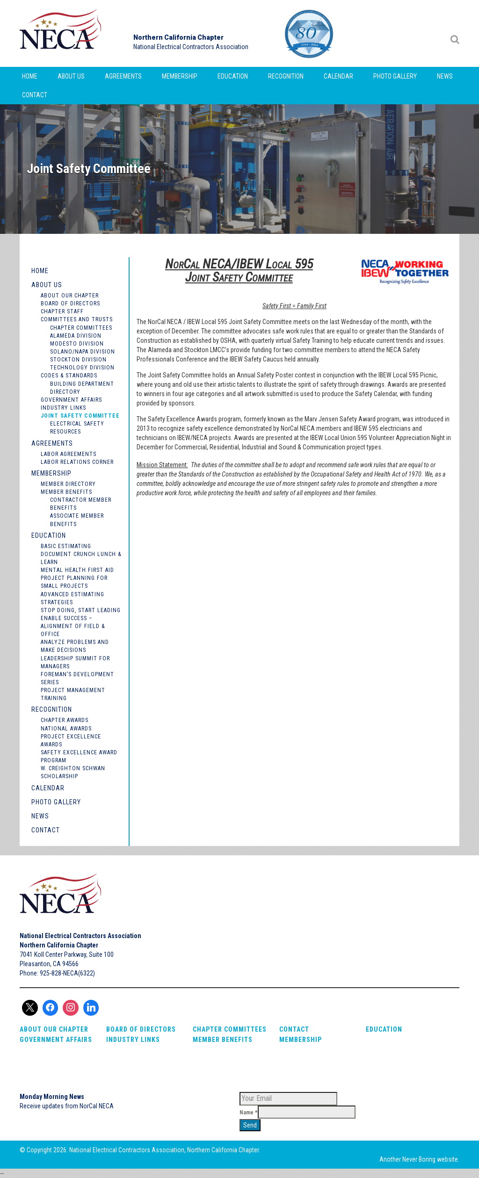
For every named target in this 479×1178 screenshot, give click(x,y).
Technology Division (82, 367)
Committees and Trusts (77, 319)
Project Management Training (73, 694)
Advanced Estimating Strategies (72, 598)
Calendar (338, 76)
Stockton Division (78, 359)
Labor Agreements (68, 454)
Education (233, 76)
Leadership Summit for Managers (75, 662)
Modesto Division (77, 343)
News (445, 76)
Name (249, 1112)
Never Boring (418, 1159)
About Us (71, 76)
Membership (179, 76)
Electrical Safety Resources (77, 427)
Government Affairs (71, 400)
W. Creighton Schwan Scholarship (73, 772)
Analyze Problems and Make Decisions (75, 646)
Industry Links (63, 408)
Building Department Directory (82, 388)
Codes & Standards (69, 375)
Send (250, 1125)
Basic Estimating (66, 546)
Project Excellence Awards (71, 740)
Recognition (286, 76)
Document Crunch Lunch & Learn (81, 558)
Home (29, 76)
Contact (34, 95)
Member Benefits (66, 492)
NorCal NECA (62, 33)
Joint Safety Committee (80, 415)
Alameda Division (76, 335)
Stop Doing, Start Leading (81, 610)
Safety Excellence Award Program (79, 756)
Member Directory (68, 484)
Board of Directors (70, 303)
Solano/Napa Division (82, 351)
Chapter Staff (62, 311)
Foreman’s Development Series (77, 678)
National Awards (66, 728)
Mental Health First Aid (77, 570)
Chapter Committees (81, 328)
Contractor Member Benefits (80, 504)
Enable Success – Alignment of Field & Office (73, 626)
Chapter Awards (64, 720)
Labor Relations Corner (77, 462)
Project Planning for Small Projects (74, 582)
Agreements (123, 76)
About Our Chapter (70, 295)
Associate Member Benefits (77, 520)
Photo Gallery (395, 76)
